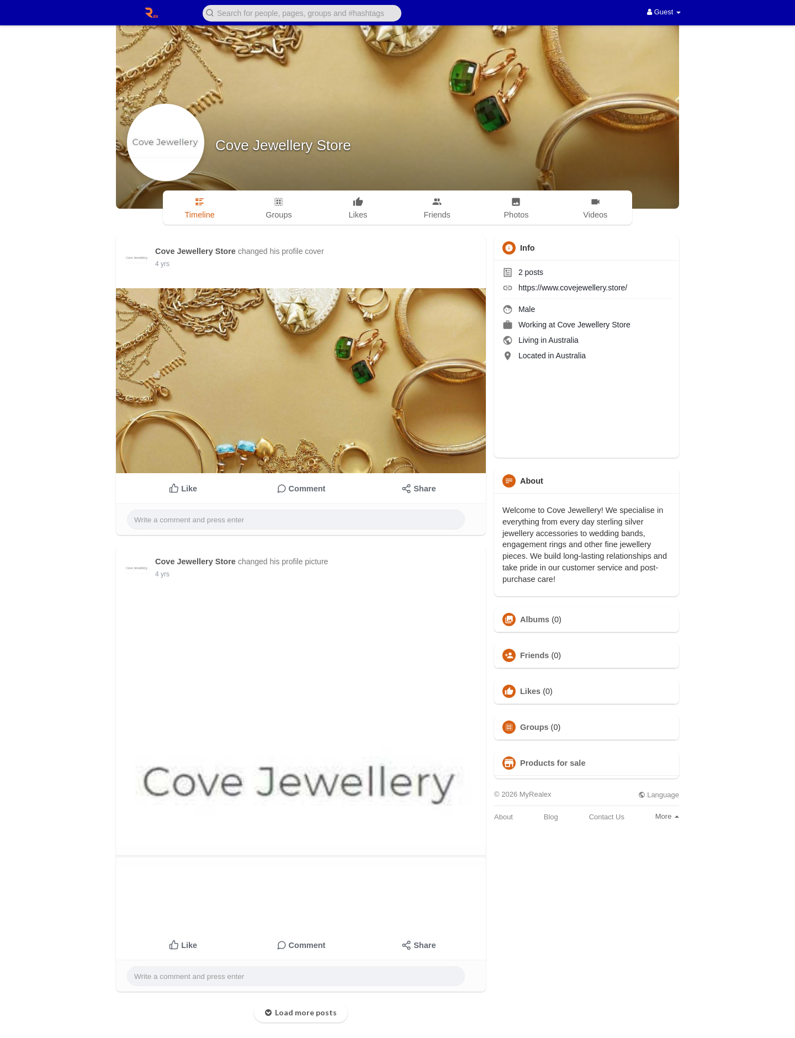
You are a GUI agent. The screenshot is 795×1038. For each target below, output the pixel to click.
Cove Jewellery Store (283, 145)
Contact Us (606, 816)
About (503, 816)
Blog (551, 816)
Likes (530, 691)
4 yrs (162, 264)
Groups (534, 727)
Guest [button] (664, 12)
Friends (534, 655)
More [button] (667, 816)
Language (658, 794)
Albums (534, 619)
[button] (302, 12)
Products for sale (552, 763)
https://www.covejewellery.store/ (572, 287)
